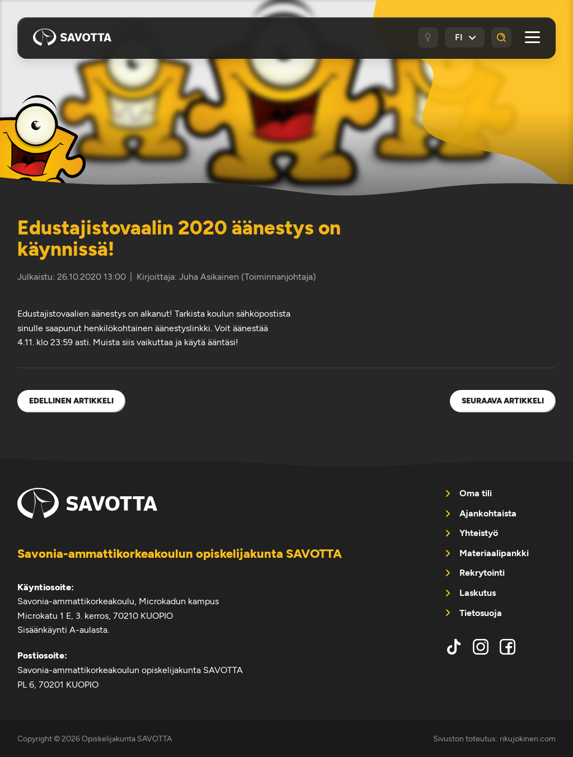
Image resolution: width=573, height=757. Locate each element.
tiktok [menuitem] (454, 647)
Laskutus (477, 592)
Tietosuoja (480, 613)
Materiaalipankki (494, 553)
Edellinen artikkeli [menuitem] (71, 401)
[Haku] (501, 37)
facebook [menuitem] (507, 647)
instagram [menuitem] (481, 647)
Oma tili (475, 493)
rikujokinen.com (528, 739)
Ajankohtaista (487, 513)
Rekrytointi (482, 572)
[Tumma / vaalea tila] (428, 37)
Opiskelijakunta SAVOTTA (72, 37)
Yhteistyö (478, 533)
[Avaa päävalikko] (532, 37)
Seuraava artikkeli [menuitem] (503, 401)
